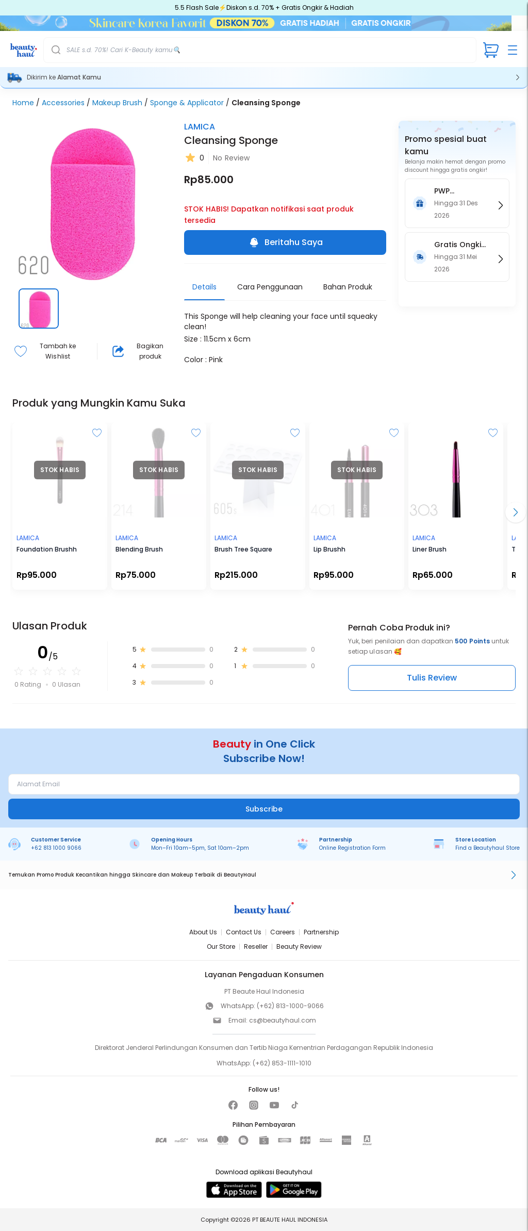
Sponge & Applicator (187, 103)
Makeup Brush (117, 103)
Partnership (321, 932)
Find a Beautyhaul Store (487, 848)
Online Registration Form (352, 848)
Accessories (63, 103)
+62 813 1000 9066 (56, 848)
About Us (203, 932)
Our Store (221, 946)
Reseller (256, 946)
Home (23, 103)
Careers (282, 932)
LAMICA (199, 127)
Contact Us (243, 932)
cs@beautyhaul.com (282, 1020)
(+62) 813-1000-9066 (290, 1005)
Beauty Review (299, 946)
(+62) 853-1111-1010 (282, 1063)
